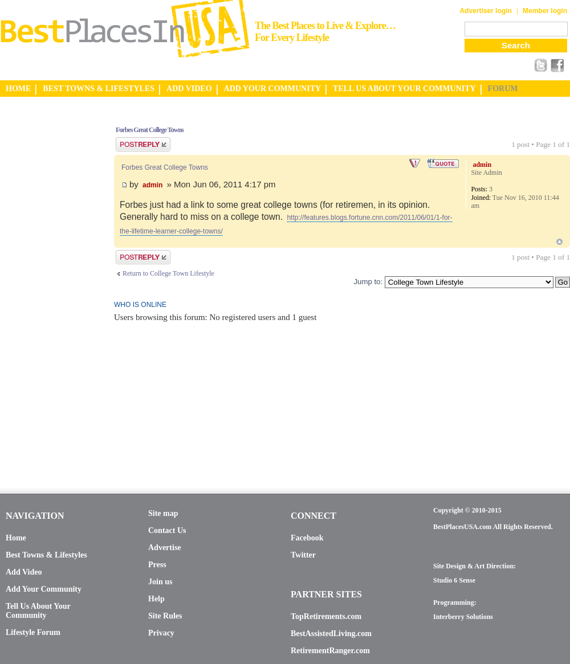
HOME (18, 88)
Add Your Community (44, 589)
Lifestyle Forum (33, 632)
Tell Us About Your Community (38, 611)
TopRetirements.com (326, 616)
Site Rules (165, 616)
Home (16, 538)
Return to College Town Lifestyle (168, 273)
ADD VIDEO (188, 88)
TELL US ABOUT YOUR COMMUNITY (404, 88)
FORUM (503, 88)
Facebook (307, 538)
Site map (163, 513)
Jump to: (367, 281)
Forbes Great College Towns (150, 130)
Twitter (303, 555)
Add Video (24, 572)
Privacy (161, 633)
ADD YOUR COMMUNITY (272, 88)
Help (156, 599)
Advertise (164, 547)
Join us (160, 581)
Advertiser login (485, 11)
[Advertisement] (45, 286)
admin (152, 185)
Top (559, 242)
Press (157, 564)
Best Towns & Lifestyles (46, 555)
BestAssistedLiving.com (331, 633)
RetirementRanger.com (330, 650)
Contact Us (167, 530)
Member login (545, 11)
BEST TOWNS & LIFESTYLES (98, 88)
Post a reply (143, 144)
